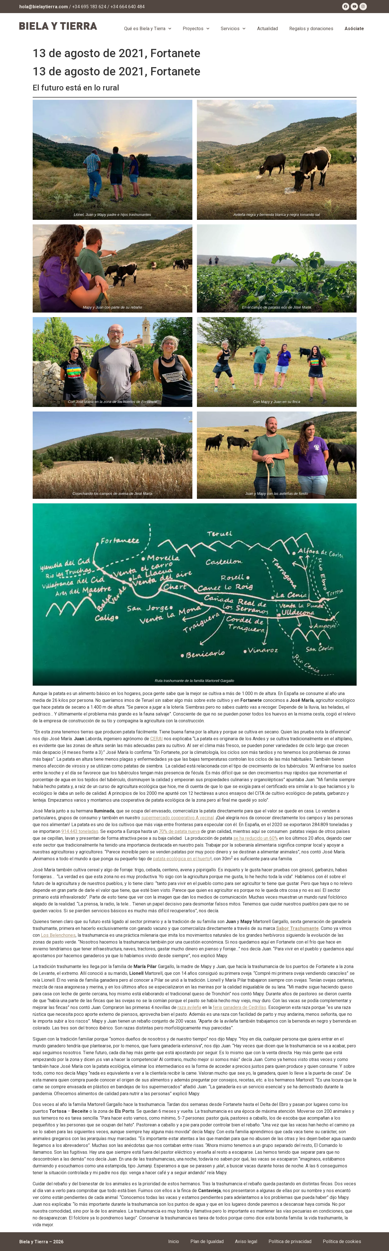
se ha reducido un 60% (255, 838)
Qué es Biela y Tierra (147, 28)
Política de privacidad (290, 1241)
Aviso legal (246, 1241)
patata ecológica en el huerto (181, 858)
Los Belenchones (58, 935)
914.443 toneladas (79, 831)
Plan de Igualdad (207, 1241)
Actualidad (267, 28)
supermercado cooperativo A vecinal (177, 817)
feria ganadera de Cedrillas (239, 1007)
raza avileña (189, 1007)
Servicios (233, 28)
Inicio (173, 1241)
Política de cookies (342, 1241)
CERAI (156, 738)
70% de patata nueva (179, 831)
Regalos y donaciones (311, 28)
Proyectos (196, 28)
